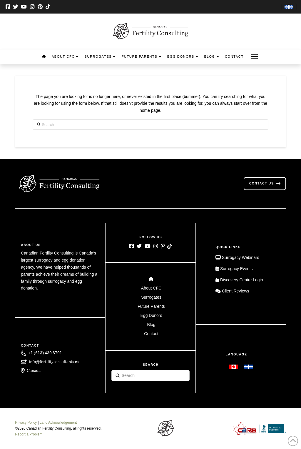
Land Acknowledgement (58, 422)
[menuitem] (289, 7)
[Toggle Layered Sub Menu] (150, 288)
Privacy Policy (26, 422)
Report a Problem (28, 434)
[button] (254, 56)
